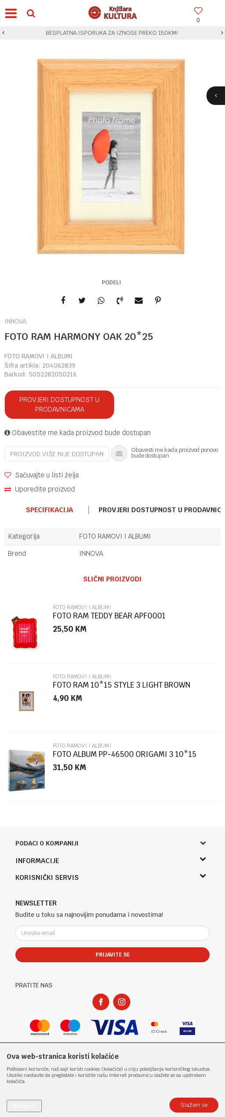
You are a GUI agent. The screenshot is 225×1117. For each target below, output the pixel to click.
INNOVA (91, 553)
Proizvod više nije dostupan (56, 454)
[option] (112, 33)
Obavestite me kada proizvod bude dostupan (77, 432)
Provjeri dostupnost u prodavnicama (59, 404)
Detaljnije (24, 1106)
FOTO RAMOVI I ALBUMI (38, 356)
